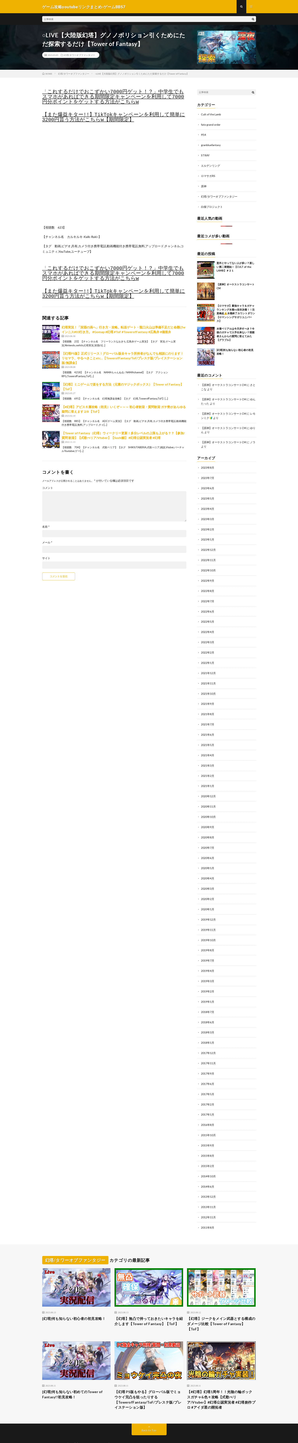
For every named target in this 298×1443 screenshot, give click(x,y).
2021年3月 (207, 758)
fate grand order (211, 124)
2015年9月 (207, 1132)
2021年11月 (208, 677)
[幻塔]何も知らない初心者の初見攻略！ (74, 1303)
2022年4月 (207, 627)
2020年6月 (207, 849)
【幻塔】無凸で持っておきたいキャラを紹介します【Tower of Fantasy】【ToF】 (148, 1306)
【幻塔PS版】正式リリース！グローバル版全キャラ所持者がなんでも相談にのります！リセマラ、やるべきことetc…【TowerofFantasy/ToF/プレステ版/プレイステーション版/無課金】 (123, 358)
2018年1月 (207, 1031)
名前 (46, 527)
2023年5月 (207, 495)
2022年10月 (208, 566)
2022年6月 (207, 606)
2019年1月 (207, 990)
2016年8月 (207, 1111)
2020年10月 (208, 808)
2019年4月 (207, 960)
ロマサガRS (208, 175)
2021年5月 (207, 738)
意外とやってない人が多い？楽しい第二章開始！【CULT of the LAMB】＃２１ (235, 265)
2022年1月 (207, 657)
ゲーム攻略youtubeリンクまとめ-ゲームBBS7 (93, 1429)
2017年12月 (208, 1041)
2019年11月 (208, 920)
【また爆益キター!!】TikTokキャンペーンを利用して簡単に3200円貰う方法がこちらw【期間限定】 (113, 117)
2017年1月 (207, 1101)
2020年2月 (207, 889)
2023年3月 (207, 516)
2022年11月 (208, 556)
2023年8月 (207, 465)
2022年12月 (208, 546)
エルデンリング (210, 165)
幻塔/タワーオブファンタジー (79, 55)
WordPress (146, 1434)
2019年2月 (207, 980)
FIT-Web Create (111, 1434)
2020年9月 (207, 819)
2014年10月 (208, 1162)
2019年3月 (207, 970)
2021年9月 (207, 697)
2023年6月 (207, 485)
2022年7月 (207, 596)
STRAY (205, 155)
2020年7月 (207, 839)
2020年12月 (208, 788)
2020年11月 (208, 798)
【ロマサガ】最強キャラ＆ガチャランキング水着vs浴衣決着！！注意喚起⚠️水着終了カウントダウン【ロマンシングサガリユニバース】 (236, 312)
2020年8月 (207, 829)
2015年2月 (207, 1152)
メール (47, 542)
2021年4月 (207, 748)
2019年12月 (208, 909)
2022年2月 (207, 647)
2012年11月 (208, 1202)
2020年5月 (207, 859)
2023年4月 (207, 505)
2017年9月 (207, 1061)
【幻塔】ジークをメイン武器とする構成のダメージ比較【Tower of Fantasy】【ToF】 (221, 1308)
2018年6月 (207, 1010)
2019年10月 (208, 930)
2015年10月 (208, 1122)
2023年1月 (207, 536)
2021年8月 (207, 707)
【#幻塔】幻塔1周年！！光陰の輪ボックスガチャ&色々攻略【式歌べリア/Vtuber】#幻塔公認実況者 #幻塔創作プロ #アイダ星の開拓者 (221, 1385)
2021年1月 (207, 778)
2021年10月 (208, 687)
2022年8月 (207, 586)
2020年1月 (207, 899)
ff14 (203, 134)
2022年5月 (207, 617)
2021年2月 (207, 768)
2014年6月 (207, 1172)
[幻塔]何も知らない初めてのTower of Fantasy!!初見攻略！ (72, 1379)
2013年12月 (208, 1182)
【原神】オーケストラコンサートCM (223, 383)
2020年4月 (207, 869)
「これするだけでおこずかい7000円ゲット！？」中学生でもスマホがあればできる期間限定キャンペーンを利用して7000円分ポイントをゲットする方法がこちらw (113, 97)
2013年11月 (208, 1192)
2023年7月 (207, 475)
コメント (47, 488)
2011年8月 (207, 1212)
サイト (46, 558)
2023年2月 (207, 526)
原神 (203, 185)
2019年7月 (207, 950)
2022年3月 (207, 637)
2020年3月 (207, 879)
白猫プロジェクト (212, 205)
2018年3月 (207, 1021)
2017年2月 (207, 1091)
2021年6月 (207, 728)
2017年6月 (207, 1071)
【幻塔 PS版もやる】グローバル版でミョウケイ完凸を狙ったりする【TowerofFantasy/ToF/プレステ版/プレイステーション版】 (148, 1385)
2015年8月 (207, 1142)
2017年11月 (208, 1051)
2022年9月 (207, 576)
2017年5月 (207, 1081)
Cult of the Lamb (211, 114)
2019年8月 (207, 940)
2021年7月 (207, 718)
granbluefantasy (211, 144)
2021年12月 (208, 667)
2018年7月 (207, 1000)
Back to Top (149, 1415)
